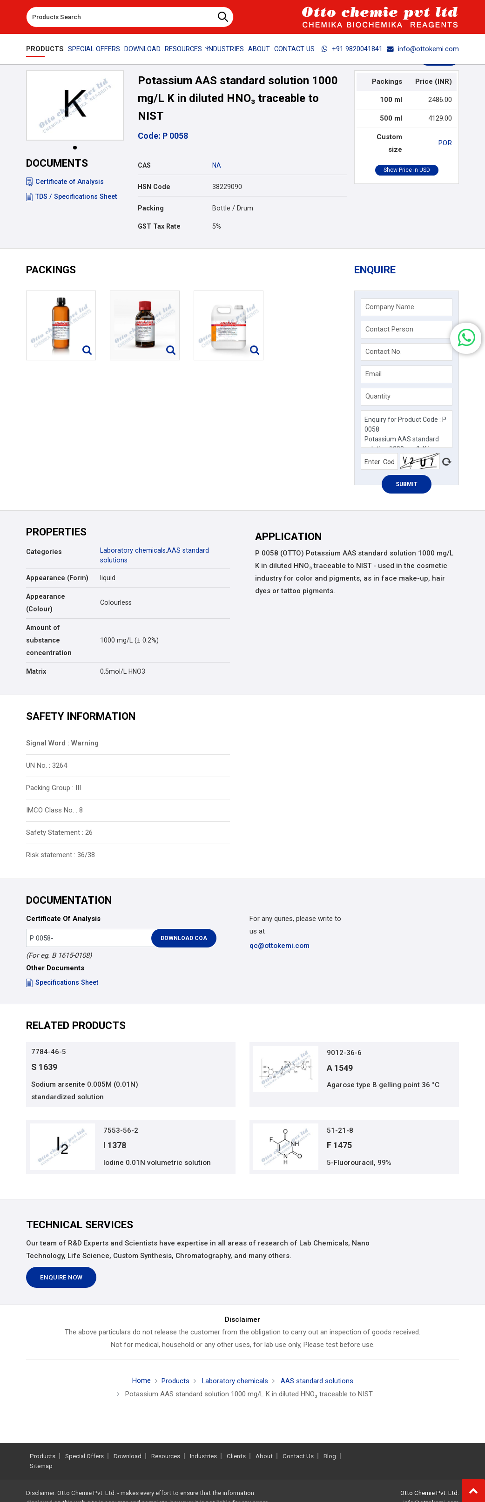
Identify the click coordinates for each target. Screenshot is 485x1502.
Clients (236, 1456)
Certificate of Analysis (65, 181)
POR (445, 143)
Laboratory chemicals (133, 551)
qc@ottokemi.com (279, 946)
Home (141, 1383)
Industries (225, 49)
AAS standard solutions (316, 1383)
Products (45, 49)
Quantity (378, 396)
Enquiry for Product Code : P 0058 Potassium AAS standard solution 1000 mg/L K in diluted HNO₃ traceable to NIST (406, 429)
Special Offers (94, 49)
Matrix (36, 672)
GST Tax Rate (159, 226)
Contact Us (294, 49)
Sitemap (41, 1466)
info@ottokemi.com (423, 49)
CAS (144, 165)
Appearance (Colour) (45, 603)
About (259, 49)
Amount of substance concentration (49, 640)
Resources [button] (183, 49)
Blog (329, 1456)
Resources (165, 1456)
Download (142, 49)
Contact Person (390, 329)
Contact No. (384, 352)
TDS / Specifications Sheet (71, 196)
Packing (151, 208)
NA (216, 165)
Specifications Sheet (62, 983)
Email (374, 374)
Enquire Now (61, 1279)
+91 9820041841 (352, 49)
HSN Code (154, 186)
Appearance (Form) (57, 578)
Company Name (390, 307)
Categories (44, 552)
